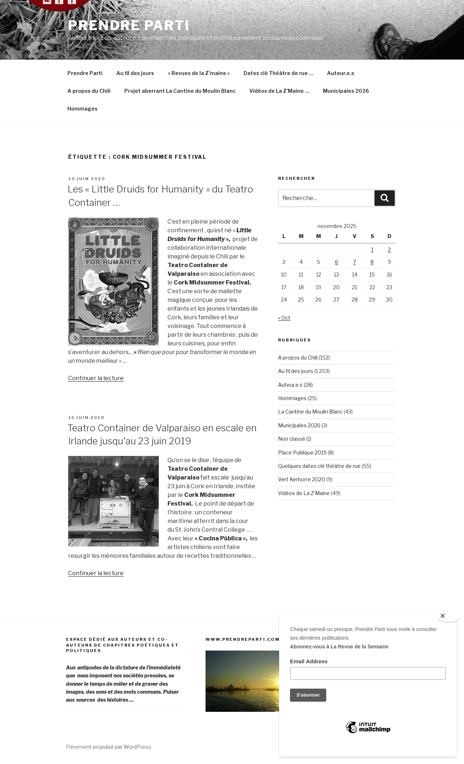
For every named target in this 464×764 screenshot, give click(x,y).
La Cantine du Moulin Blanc (310, 411)
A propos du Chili (89, 91)
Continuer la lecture (96, 378)
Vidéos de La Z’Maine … (279, 91)
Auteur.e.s (340, 73)
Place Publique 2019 (302, 452)
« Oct (284, 318)
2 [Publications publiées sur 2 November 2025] (389, 249)
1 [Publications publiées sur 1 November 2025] (372, 249)
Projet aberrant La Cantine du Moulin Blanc (180, 91)
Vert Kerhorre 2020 (301, 479)
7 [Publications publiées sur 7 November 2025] (354, 262)
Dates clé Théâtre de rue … (278, 73)
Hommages (82, 108)
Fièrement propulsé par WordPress (108, 747)
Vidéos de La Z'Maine (304, 493)
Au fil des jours (135, 73)
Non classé (291, 439)
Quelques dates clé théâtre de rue (319, 466)
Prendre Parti (129, 25)
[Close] (448, 616)
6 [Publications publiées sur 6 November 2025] (336, 262)
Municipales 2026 (346, 91)
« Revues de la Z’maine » (199, 73)
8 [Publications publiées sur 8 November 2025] (372, 262)
